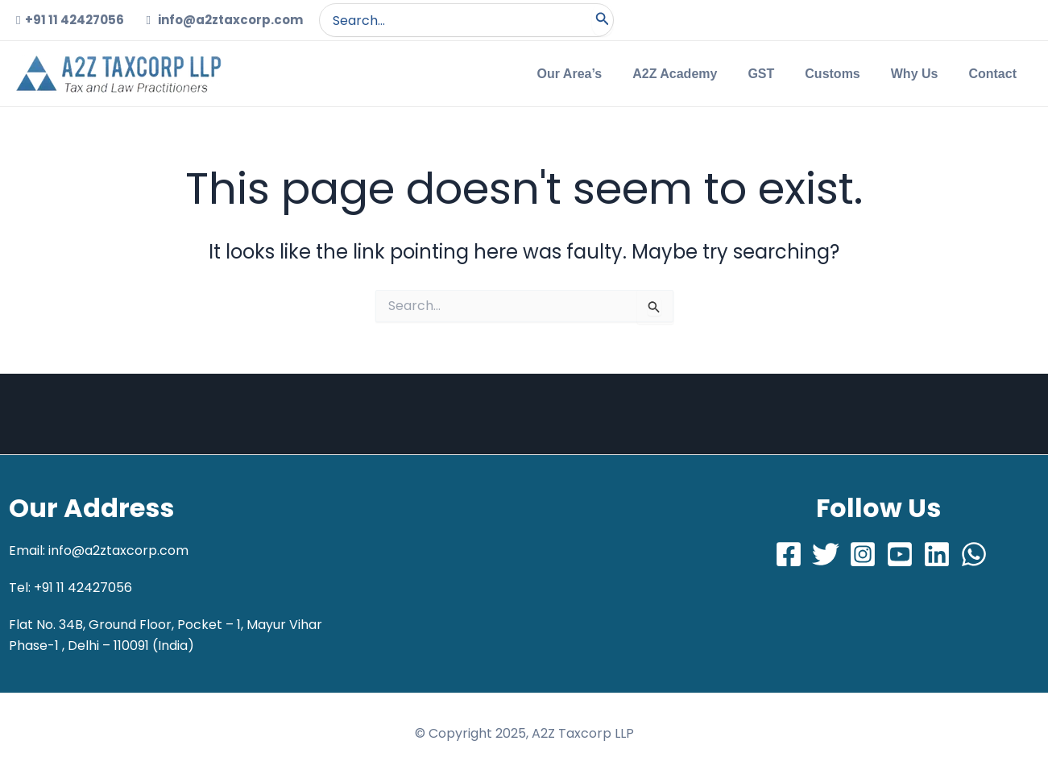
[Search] (602, 20)
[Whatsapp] (974, 554)
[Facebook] (788, 554)
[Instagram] (862, 554)
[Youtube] (899, 554)
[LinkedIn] (937, 554)
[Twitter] (825, 554)
